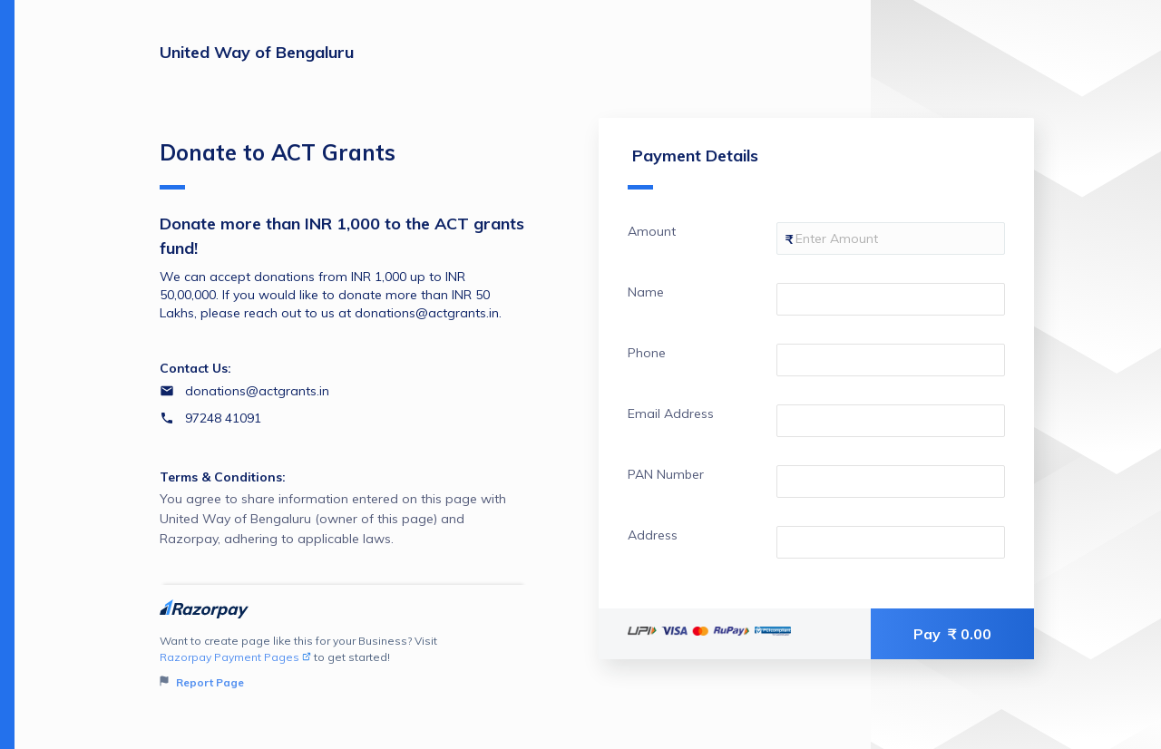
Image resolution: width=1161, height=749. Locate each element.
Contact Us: (195, 368)
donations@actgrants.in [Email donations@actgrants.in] (257, 391)
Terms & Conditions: (223, 477)
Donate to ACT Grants (277, 164)
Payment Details (693, 167)
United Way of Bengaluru (257, 52)
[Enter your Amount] (890, 238)
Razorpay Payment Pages (235, 657)
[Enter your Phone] (890, 360)
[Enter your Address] (890, 542)
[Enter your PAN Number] (890, 481)
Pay (952, 634)
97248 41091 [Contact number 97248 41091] (223, 418)
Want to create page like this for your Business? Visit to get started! (343, 662)
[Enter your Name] (890, 299)
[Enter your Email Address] (890, 420)
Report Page (202, 682)
